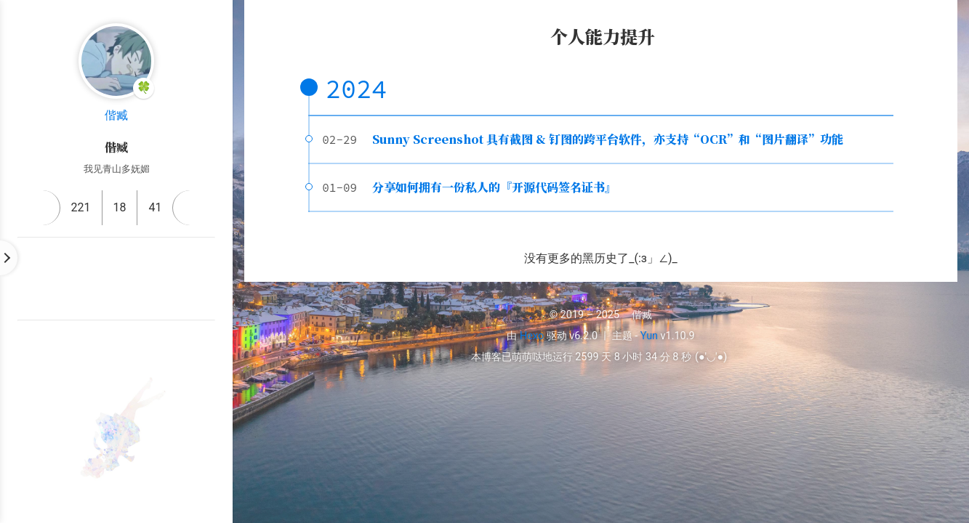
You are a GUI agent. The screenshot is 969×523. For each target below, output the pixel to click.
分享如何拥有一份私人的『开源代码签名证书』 (494, 187)
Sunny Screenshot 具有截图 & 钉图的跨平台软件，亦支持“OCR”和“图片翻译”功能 (607, 139)
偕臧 (116, 115)
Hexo (532, 336)
